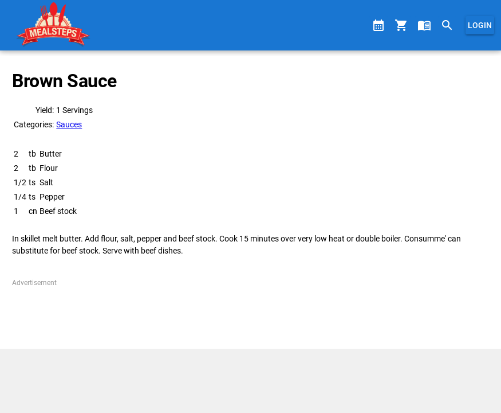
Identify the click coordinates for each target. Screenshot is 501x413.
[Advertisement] (250, 314)
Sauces (69, 124)
